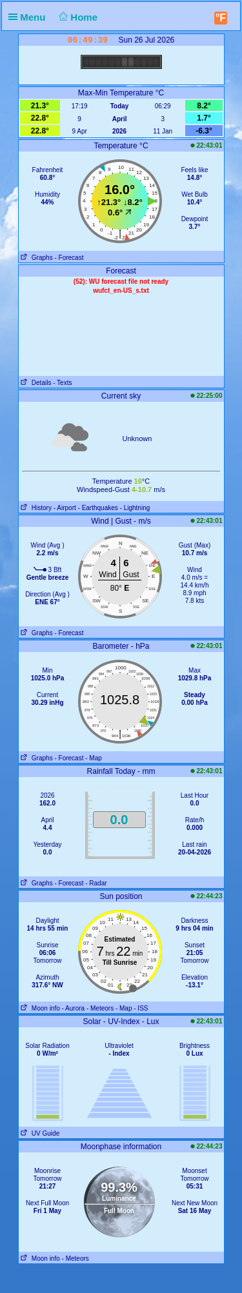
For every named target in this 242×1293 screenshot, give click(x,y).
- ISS (141, 1008)
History (35, 507)
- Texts (62, 382)
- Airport (65, 507)
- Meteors (100, 1008)
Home (77, 17)
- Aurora (73, 1008)
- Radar (95, 883)
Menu (29, 17)
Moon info (39, 1008)
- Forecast (68, 257)
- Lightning (135, 507)
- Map (93, 758)
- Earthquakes (98, 507)
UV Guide (39, 1133)
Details (35, 382)
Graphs (36, 257)
